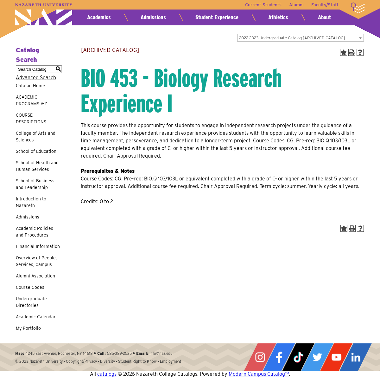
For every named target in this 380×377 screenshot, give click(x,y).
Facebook (278, 357)
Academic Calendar (36, 316)
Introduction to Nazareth (31, 202)
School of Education (36, 151)
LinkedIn (355, 357)
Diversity (107, 361)
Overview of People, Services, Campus (36, 261)
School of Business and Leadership (35, 184)
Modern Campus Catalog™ (259, 374)
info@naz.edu (161, 353)
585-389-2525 (119, 353)
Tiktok (298, 357)
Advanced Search (36, 78)
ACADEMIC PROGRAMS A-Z (31, 100)
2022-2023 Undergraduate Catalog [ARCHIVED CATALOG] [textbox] (292, 38)
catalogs (107, 374)
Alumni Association (35, 275)
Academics (99, 17)
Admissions (153, 17)
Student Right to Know (137, 361)
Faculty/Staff (324, 4)
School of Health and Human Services (37, 166)
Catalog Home (30, 85)
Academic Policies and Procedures (34, 231)
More (358, 8)
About (324, 17)
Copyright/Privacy (81, 361)
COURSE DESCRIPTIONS (31, 118)
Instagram (260, 357)
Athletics (278, 17)
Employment (170, 361)
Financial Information (38, 246)
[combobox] (300, 38)
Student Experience (216, 17)
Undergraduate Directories (31, 302)
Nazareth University (43, 14)
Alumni (296, 4)
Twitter (317, 357)
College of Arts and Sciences (35, 136)
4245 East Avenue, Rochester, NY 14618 (59, 353)
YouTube (336, 357)
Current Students (263, 4)
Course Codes (30, 287)
